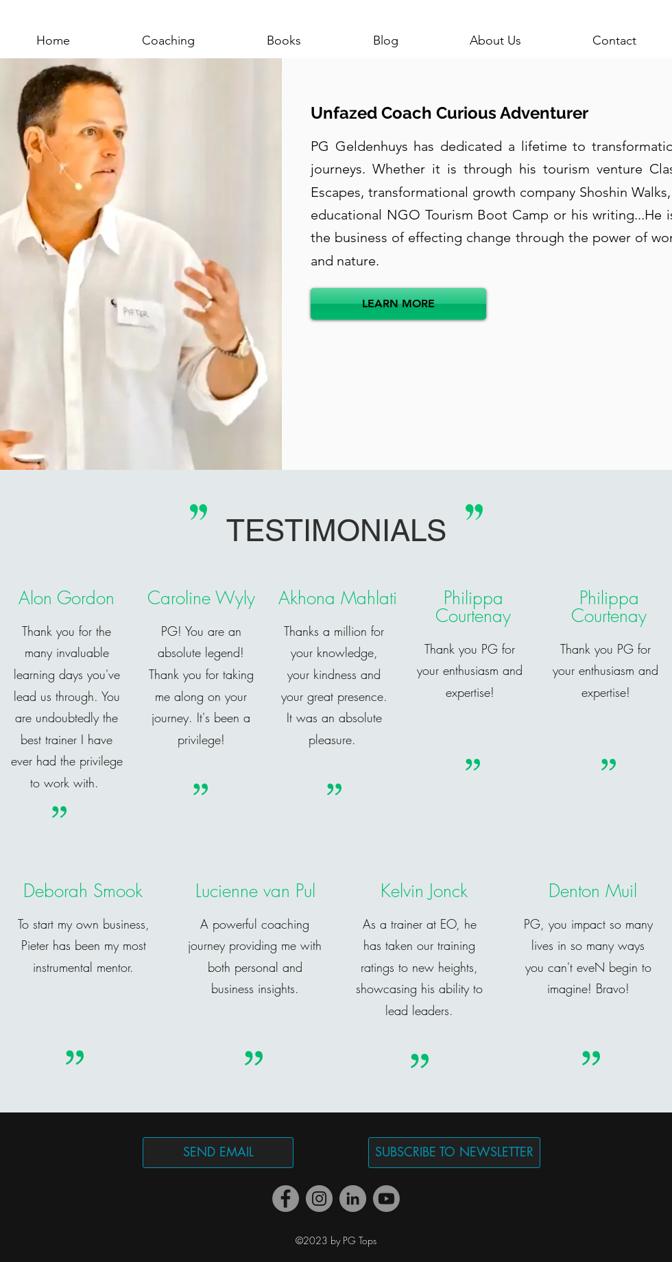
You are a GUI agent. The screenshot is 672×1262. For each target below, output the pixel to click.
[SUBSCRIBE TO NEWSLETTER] (454, 1152)
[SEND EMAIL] (218, 1152)
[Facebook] (285, 1198)
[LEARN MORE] (398, 304)
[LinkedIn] (352, 1198)
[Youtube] (386, 1198)
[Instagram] (319, 1198)
